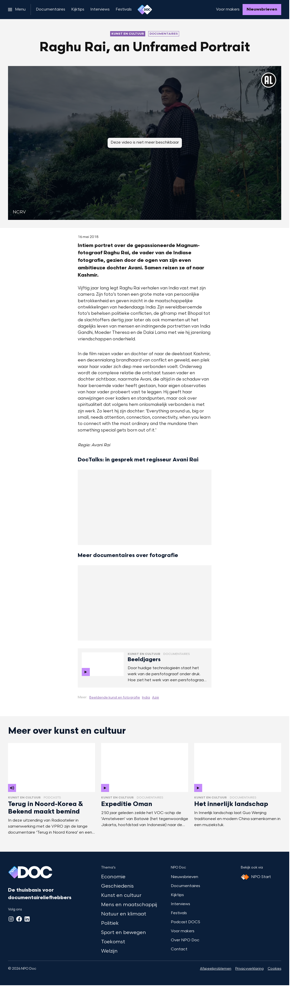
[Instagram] (11, 919)
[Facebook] (19, 919)
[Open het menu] (17, 9)
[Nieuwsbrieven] (262, 9)
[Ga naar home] (144, 10)
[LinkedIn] (27, 919)
